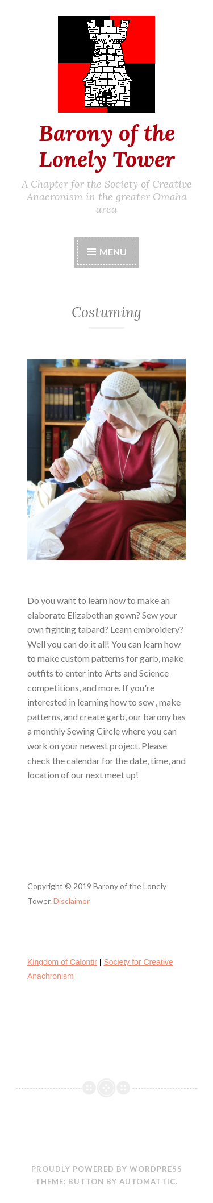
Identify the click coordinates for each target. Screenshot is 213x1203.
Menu (113, 251)
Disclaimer (71, 901)
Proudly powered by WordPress (106, 1168)
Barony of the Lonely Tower (107, 146)
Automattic (147, 1181)
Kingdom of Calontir (62, 961)
